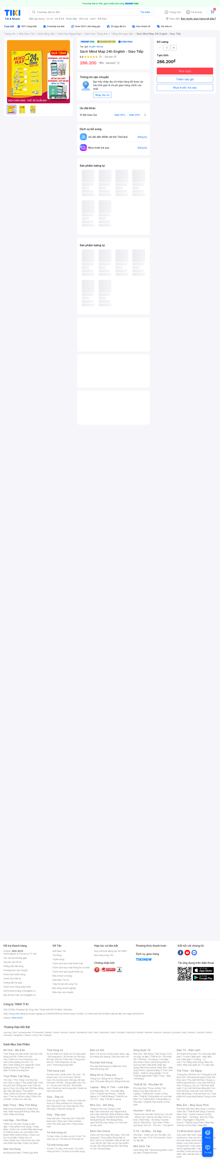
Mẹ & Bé (152, 1065)
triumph (121, 1032)
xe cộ (49, 18)
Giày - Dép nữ (55, 1096)
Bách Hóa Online (100, 1131)
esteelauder (25, 1032)
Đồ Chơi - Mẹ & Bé (14, 1050)
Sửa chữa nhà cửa (104, 1111)
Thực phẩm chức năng (20, 1126)
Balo (92, 1054)
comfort (201, 1032)
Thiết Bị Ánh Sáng (196, 1111)
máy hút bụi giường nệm (195, 1147)
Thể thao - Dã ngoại (148, 1059)
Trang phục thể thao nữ (188, 1074)
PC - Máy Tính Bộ (103, 1099)
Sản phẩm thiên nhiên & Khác (20, 1133)
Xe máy (142, 1137)
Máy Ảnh (202, 1125)
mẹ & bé (59, 18)
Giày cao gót (53, 1100)
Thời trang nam (56, 1070)
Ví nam (50, 1148)
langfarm (18, 1035)
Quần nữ (67, 1054)
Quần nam (66, 1074)
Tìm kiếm (145, 12)
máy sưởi (181, 1135)
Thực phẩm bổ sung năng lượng (196, 1095)
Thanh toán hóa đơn (143, 1114)
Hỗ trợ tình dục (28, 1140)
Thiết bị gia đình (30, 1152)
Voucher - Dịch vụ (144, 1110)
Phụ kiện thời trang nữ (100, 1066)
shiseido (7, 1035)
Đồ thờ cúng (101, 1122)
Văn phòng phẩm (158, 1150)
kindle (140, 1032)
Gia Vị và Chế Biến (105, 1140)
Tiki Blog (56, 955)
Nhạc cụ (113, 1122)
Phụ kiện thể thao (196, 1080)
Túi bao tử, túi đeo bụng (73, 1151)
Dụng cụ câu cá (191, 1085)
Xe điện (162, 1135)
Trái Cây (7, 1080)
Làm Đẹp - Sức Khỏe (15, 1120)
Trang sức (95, 1078)
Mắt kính (117, 1066)
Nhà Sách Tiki (141, 1146)
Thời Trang (160, 1054)
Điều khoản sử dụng (62, 975)
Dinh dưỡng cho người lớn (21, 1065)
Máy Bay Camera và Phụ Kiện (195, 1124)
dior (15, 1032)
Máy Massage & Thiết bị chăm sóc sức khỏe (23, 1130)
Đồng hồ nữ (107, 1078)
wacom (157, 1032)
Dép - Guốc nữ (68, 1100)
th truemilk (38, 1032)
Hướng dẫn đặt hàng (13, 966)
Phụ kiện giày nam (62, 1124)
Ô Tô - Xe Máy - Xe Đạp (147, 1131)
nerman (148, 1032)
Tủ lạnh (186, 1056)
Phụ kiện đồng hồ (104, 1081)
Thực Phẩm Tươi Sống (16, 1076)
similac (191, 1032)
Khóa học (159, 1114)
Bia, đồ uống (14, 1091)
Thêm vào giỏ (185, 79)
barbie (48, 1032)
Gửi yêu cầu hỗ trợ (12, 962)
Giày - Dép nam (56, 1114)
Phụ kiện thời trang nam (108, 1067)
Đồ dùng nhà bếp (11, 1152)
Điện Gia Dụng (11, 1148)
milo (96, 1032)
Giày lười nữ (72, 1106)
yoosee (176, 1032)
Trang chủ (175, 12)
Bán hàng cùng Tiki (103, 955)
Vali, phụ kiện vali (120, 1056)
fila (40, 1035)
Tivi (184, 1062)
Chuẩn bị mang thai (19, 1070)
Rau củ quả (14, 1082)
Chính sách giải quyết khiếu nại (67, 971)
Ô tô (150, 1137)
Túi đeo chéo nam (64, 1148)
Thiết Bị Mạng (107, 1096)
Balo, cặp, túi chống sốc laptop (110, 1055)
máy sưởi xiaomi (199, 1146)
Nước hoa (14, 1140)
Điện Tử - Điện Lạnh (188, 1050)
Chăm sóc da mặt (12, 1124)
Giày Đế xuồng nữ (66, 1108)
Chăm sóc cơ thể (18, 1129)
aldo (113, 1032)
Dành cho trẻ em (18, 1093)
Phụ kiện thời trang (101, 1062)
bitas (208, 1032)
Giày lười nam (53, 1118)
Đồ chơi (34, 1054)
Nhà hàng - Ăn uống (150, 1119)
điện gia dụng (36, 18)
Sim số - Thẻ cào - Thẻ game (158, 1125)
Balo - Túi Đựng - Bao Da (195, 1117)
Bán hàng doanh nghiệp (64, 988)
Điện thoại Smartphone (14, 1108)
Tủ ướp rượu (208, 1065)
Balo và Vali (97, 1050)
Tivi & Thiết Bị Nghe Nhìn (150, 1074)
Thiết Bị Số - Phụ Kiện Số (148, 1084)
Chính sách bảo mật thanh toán (67, 963)
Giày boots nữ (58, 1106)
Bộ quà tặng (104, 1148)
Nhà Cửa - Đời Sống (102, 1105)
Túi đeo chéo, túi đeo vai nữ (60, 1136)
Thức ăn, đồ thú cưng (19, 1096)
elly (90, 1032)
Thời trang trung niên (63, 1065)
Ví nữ (78, 1136)
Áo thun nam (53, 1074)
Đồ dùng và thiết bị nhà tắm (110, 1117)
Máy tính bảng (17, 1114)
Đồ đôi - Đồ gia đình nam (69, 1082)
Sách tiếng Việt (140, 1150)
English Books (150, 1152)
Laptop (117, 1099)
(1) (100, 56)
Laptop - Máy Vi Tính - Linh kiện (109, 1087)
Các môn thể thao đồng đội (196, 1088)
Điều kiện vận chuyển (62, 992)
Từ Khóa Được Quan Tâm (192, 1131)
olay (184, 1032)
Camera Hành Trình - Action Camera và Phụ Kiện (195, 1114)
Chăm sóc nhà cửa (22, 1099)
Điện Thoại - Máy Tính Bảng (20, 1105)
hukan (28, 1035)
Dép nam (62, 1121)
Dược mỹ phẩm (30, 1143)
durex (72, 1032)
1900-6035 (17, 951)
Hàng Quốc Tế (141, 1050)
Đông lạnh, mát (24, 1085)
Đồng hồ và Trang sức (103, 1074)
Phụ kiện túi (78, 1139)
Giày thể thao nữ (202, 1093)
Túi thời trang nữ (57, 1132)
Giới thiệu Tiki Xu (60, 980)
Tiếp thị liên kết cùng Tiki (65, 984)
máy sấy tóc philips (198, 1137)
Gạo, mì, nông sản (19, 1088)
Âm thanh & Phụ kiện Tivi (189, 1054)
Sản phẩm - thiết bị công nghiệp (153, 1071)
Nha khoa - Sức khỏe (151, 1122)
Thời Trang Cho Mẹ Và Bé (16, 1054)
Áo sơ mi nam (66, 1077)
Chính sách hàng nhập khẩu (17, 986)
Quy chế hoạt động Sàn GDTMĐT (110, 951)
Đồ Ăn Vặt (101, 1143)
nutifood (130, 1032)
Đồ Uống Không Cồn (108, 1146)
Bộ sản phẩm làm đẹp (21, 1141)
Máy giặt (186, 1059)
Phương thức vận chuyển (15, 970)
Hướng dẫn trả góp (12, 982)
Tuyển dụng (58, 959)
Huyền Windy (96, 46)
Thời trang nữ (55, 1050)
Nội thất (104, 1114)
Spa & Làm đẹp (154, 1117)
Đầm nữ (58, 1054)
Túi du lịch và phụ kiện (107, 1054)
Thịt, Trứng (18, 1080)
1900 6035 (17, 1018)
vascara (7, 1032)
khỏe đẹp (71, 18)
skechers (104, 1032)
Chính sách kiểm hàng (14, 974)
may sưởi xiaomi (192, 1143)
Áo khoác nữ (70, 1056)
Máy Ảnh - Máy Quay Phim (193, 1105)
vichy (35, 1035)
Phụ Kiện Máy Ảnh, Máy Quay (191, 1108)
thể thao (102, 18)
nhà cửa (83, 18)
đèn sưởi (191, 1135)
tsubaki (48, 1035)
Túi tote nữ (65, 1139)
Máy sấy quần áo (191, 1065)
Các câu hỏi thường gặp (15, 958)
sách (93, 18)
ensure (64, 1032)
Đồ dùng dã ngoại (196, 1077)
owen (56, 1032)
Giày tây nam (68, 1118)
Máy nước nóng (195, 1062)
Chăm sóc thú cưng (99, 1135)
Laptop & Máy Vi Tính (156, 1070)
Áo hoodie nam (60, 1080)
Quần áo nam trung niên (64, 1088)
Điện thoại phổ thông (19, 1111)
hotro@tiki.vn (29, 991)
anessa (166, 1032)
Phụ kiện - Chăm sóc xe (145, 1135)
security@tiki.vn (28, 995)
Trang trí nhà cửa (98, 1108)
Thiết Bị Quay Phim (194, 1122)
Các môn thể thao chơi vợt (196, 1089)
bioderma (82, 1032)
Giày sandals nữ (64, 1103)
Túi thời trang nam (58, 1144)
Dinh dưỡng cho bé (18, 1062)
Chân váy (67, 1059)
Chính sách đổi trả (12, 978)
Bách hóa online (148, 1067)
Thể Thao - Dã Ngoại (189, 1070)
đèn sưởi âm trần (191, 1154)
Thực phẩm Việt (29, 1082)
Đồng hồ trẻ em (122, 1081)
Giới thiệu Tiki (59, 951)
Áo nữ (49, 1054)
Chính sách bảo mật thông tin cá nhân (71, 967)
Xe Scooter (160, 1137)
